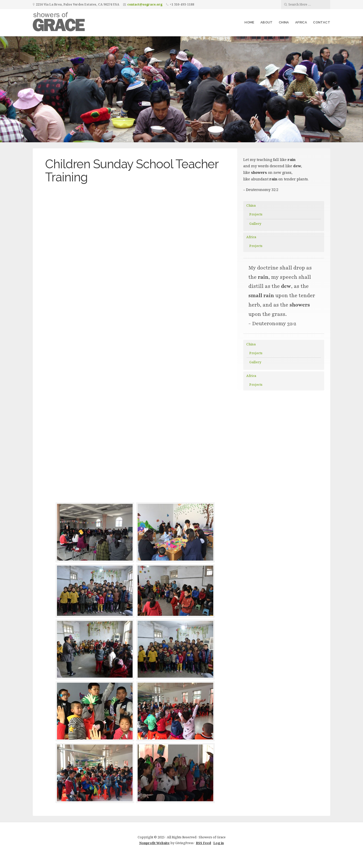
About (266, 22)
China (284, 22)
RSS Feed (203, 843)
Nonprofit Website (154, 843)
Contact (321, 22)
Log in (218, 843)
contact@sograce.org (144, 4)
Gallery (255, 223)
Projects (255, 214)
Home (249, 22)
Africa (301, 22)
